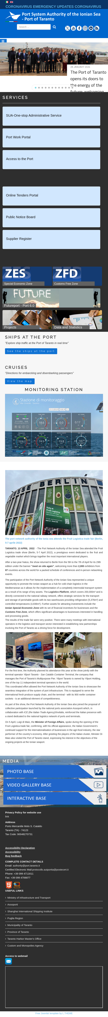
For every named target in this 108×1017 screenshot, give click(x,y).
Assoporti (12, 904)
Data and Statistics (68, 327)
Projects (10, 327)
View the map (19, 381)
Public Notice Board (20, 217)
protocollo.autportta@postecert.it (50, 869)
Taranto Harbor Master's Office (24, 938)
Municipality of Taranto (19, 925)
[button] (35, 88)
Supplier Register (19, 239)
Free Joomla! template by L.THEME (54, 1013)
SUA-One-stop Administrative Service (34, 115)
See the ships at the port (31, 351)
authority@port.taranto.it (26, 865)
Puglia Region (15, 918)
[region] (54, 65)
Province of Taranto (18, 931)
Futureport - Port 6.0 (19, 305)
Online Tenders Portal (22, 195)
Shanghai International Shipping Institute (29, 911)
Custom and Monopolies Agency (25, 945)
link (7, 816)
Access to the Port (19, 159)
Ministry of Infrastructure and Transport (28, 897)
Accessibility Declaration (20, 847)
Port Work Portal (18, 137)
